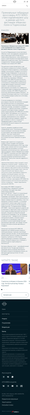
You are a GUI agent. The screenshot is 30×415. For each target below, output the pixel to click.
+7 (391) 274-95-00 (27, 6)
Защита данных (6, 402)
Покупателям (6, 323)
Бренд (4, 331)
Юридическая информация (10, 399)
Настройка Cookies (7, 405)
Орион (4, 5)
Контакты (27, 1)
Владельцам (6, 327)
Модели (4, 318)
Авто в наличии (24, 1)
